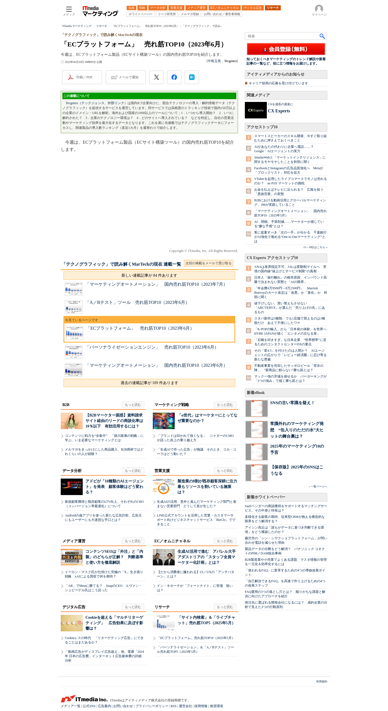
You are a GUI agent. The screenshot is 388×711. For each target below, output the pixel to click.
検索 (322, 36)
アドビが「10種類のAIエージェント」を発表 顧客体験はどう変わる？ (114, 486)
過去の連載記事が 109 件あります (149, 383)
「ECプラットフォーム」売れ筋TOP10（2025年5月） (196, 638)
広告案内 (104, 706)
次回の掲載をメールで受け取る (208, 263)
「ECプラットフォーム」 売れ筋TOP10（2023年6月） (140, 328)
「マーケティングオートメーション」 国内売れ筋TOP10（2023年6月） (156, 365)
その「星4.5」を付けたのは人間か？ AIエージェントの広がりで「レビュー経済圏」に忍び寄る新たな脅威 (290, 355)
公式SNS (89, 706)
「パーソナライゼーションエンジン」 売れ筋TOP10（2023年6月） (152, 347)
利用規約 (321, 681)
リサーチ (162, 607)
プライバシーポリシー (151, 706)
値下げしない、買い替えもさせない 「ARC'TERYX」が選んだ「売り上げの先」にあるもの (289, 307)
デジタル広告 (73, 607)
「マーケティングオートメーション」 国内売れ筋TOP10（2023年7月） (156, 284)
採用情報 (200, 706)
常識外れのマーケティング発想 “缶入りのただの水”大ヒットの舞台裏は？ (297, 429)
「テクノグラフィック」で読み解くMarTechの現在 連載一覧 (121, 264)
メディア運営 (73, 541)
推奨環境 (216, 706)
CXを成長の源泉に (280, 104)
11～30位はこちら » (315, 247)
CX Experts (279, 111)
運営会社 (185, 706)
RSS (173, 706)
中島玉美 (214, 61)
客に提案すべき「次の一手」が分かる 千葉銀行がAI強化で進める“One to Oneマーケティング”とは (290, 236)
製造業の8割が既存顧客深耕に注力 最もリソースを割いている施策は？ (209, 486)
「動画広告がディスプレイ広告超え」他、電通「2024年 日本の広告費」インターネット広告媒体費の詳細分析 (104, 656)
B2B (66, 405)
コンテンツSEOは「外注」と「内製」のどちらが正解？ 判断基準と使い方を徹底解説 (114, 557)
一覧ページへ (319, 486)
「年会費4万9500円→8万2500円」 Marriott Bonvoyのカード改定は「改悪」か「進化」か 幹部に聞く (290, 292)
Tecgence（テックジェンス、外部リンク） (97, 103)
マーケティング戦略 (171, 405)
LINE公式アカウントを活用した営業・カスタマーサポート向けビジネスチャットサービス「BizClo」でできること (196, 519)
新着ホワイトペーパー (266, 497)
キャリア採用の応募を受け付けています (278, 83)
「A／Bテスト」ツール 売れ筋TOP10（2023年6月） (137, 302)
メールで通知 (128, 77)
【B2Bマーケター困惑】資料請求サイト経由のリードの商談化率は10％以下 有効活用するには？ (114, 420)
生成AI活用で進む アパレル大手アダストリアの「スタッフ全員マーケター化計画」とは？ (207, 557)
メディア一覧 (71, 706)
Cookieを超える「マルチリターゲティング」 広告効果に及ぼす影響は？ (114, 623)
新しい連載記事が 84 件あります (149, 275)
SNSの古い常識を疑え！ (292, 402)
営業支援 (162, 471)
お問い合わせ (123, 706)
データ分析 (72, 471)
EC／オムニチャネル (172, 541)
